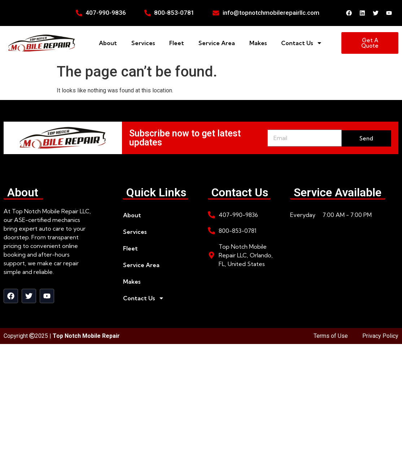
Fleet (176, 43)
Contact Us (301, 42)
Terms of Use (331, 335)
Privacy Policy (380, 335)
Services (143, 43)
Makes (258, 43)
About (108, 43)
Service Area (216, 43)
